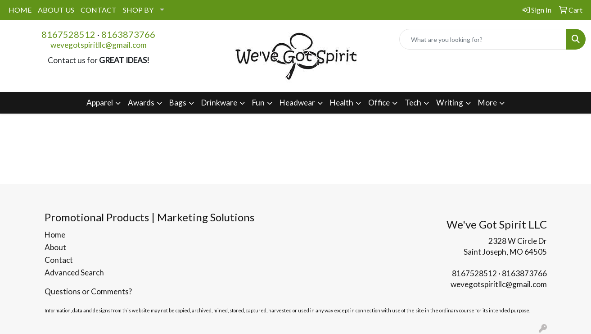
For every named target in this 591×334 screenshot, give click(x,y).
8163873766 (128, 34)
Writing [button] (449, 102)
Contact (59, 260)
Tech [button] (413, 102)
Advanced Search (74, 272)
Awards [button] (141, 102)
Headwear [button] (297, 102)
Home (55, 234)
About (55, 247)
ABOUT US (56, 9)
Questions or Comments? (88, 291)
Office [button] (379, 102)
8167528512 (68, 34)
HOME (20, 9)
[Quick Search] (483, 39)
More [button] (487, 102)
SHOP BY (138, 9)
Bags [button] (177, 102)
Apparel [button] (99, 102)
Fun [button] (258, 102)
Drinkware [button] (219, 102)
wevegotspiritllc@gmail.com (98, 45)
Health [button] (341, 102)
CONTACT (99, 9)
